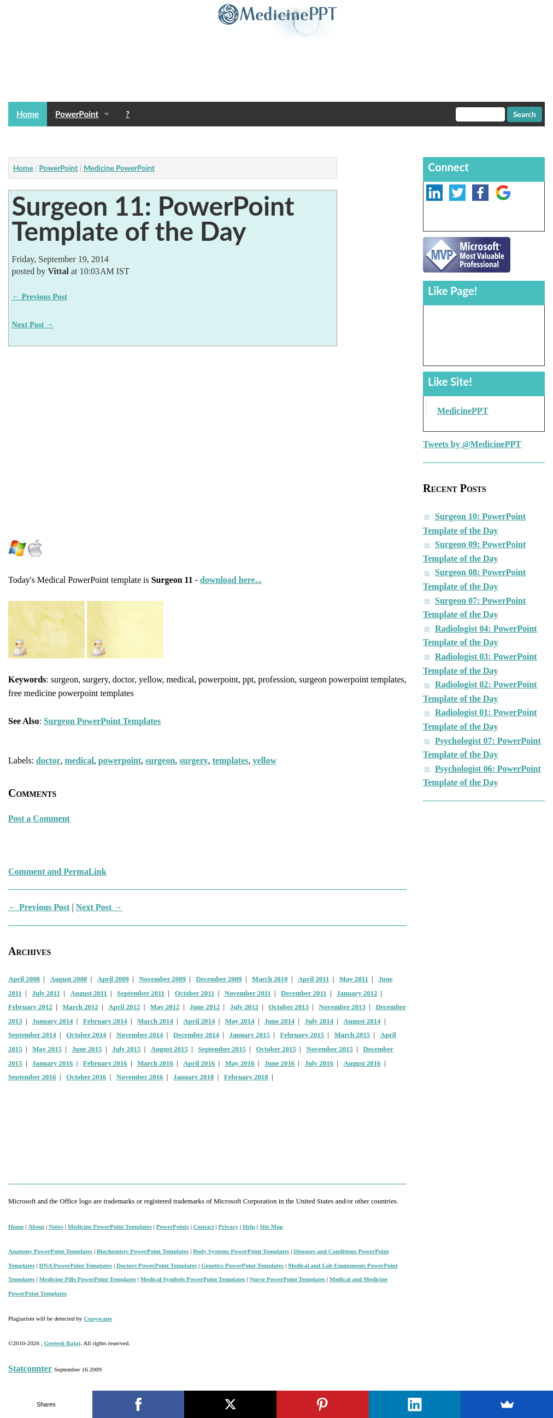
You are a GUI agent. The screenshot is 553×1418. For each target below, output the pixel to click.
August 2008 (68, 979)
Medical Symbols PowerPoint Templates (192, 1279)
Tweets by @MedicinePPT (472, 444)
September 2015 (222, 1049)
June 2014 (279, 1021)
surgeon (160, 760)
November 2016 (139, 1077)
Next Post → (33, 324)
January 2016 (52, 1063)
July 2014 (319, 1021)
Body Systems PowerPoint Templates (241, 1251)
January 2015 (250, 1035)
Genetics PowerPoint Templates (242, 1265)
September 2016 (32, 1077)
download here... (231, 579)
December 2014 (196, 1035)
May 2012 (165, 1007)
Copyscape (98, 1318)
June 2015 (87, 1049)
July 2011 (46, 993)
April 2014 (199, 1021)
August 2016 (362, 1063)
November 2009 (162, 979)
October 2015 (276, 1049)
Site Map (271, 1226)
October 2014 (86, 1035)
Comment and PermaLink (57, 871)
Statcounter (30, 1368)
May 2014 (240, 1021)
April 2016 (199, 1063)
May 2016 (240, 1063)
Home (27, 114)
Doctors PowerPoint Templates (156, 1265)
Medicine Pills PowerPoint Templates (87, 1279)
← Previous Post (39, 296)
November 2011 (248, 993)
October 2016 (86, 1077)
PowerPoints (172, 1226)
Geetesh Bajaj (62, 1343)
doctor (48, 760)
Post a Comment (39, 818)
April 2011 (313, 979)
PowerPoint (76, 114)
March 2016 (155, 1063)
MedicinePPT (462, 410)
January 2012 (357, 993)
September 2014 (32, 1035)
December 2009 (219, 979)
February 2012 (30, 1007)
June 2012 (205, 1007)
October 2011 (195, 993)
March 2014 (155, 1021)
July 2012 (244, 1007)
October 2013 (289, 1007)
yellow (265, 760)
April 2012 (124, 1007)
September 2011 (140, 993)
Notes (56, 1226)
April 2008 (24, 979)
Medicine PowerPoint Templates (110, 1226)
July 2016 (319, 1063)
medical (79, 760)
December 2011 (303, 993)
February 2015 (302, 1035)
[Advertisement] (207, 139)
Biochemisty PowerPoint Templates (143, 1251)
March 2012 (80, 1007)
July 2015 (126, 1049)
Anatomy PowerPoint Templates (50, 1251)
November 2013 (342, 1007)
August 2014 (362, 1021)
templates (231, 760)
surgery (193, 760)
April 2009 (113, 979)
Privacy (229, 1226)
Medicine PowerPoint (119, 168)
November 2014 (139, 1035)
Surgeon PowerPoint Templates (102, 721)
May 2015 (47, 1049)
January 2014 (52, 1021)
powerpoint (119, 760)
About (36, 1226)
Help (249, 1226)
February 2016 (105, 1063)
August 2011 (88, 993)
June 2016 (279, 1063)
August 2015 (169, 1049)
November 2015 (329, 1049)
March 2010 (270, 979)
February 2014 (105, 1021)
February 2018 (246, 1077)
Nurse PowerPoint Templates (287, 1279)
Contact (203, 1226)
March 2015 (352, 1035)
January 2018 (193, 1077)
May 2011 (353, 979)
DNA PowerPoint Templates (76, 1265)
